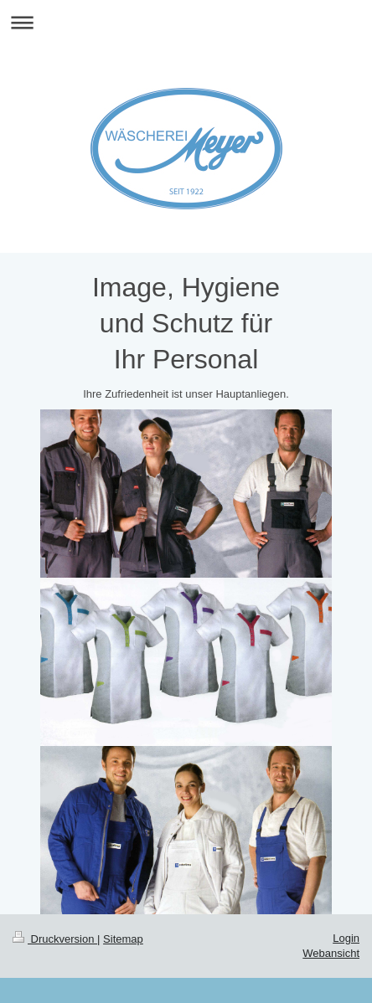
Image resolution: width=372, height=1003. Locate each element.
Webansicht (330, 953)
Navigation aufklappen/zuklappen (186, 22)
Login (346, 938)
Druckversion (55, 939)
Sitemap (123, 939)
